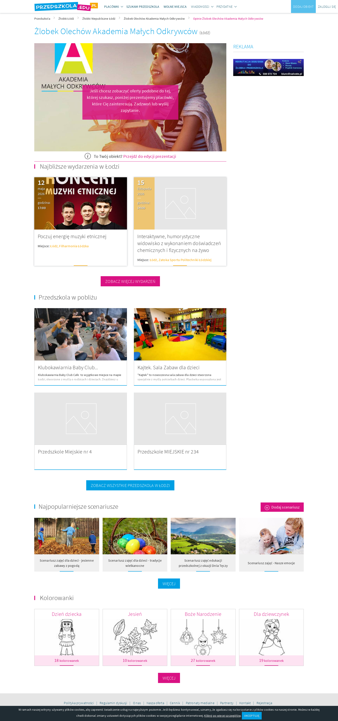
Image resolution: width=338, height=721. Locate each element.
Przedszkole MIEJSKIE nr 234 (168, 451)
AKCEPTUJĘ (251, 716)
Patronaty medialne (200, 703)
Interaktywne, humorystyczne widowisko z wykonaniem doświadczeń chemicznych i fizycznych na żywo (179, 243)
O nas (137, 703)
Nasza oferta (156, 703)
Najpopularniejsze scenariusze (78, 506)
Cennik (175, 703)
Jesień (135, 614)
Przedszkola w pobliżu (68, 297)
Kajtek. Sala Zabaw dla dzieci (169, 367)
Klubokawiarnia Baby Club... (68, 367)
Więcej (169, 583)
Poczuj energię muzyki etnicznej (72, 236)
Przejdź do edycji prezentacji (149, 156)
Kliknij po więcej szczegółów (222, 716)
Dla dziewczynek (271, 614)
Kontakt (245, 703)
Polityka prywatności (79, 703)
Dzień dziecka (66, 614)
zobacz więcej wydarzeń (130, 281)
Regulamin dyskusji (114, 703)
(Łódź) (205, 32)
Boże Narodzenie (203, 614)
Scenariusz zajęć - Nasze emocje (271, 563)
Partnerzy (227, 703)
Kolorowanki (57, 598)
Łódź (54, 246)
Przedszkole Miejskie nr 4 (65, 451)
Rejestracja (264, 703)
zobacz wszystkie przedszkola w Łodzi (130, 485)
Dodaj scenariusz (285, 507)
